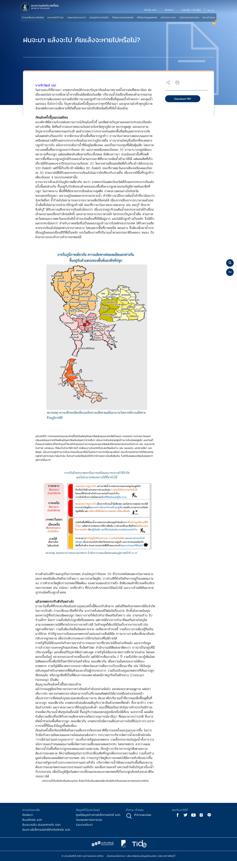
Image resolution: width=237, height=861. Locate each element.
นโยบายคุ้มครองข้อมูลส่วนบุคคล (141, 856)
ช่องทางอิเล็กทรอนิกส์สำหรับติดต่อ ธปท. (46, 829)
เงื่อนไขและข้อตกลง (116, 856)
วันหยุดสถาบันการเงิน (89, 819)
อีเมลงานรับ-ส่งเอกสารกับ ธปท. (41, 824)
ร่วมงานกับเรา (84, 824)
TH (208, 10)
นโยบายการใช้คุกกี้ (166, 856)
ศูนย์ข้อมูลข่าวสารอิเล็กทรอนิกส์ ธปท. (98, 815)
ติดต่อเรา (27, 815)
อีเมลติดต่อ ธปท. (32, 819)
